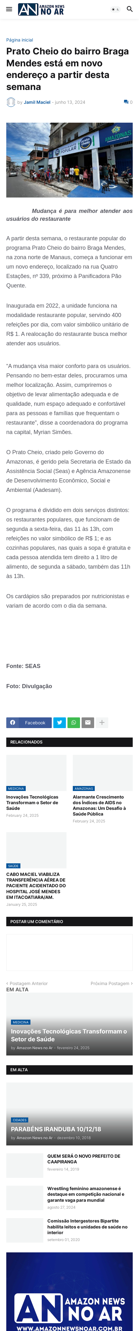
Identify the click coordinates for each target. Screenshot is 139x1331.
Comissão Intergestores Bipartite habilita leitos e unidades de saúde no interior (87, 1226)
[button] (8, 9)
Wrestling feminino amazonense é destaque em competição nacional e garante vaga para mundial (85, 1194)
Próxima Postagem (110, 983)
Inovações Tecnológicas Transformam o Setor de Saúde (32, 802)
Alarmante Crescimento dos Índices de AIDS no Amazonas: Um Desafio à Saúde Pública (99, 805)
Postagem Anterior (29, 983)
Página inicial (19, 40)
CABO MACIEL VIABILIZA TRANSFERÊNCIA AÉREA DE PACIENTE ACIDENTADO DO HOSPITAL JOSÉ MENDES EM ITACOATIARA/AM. (36, 886)
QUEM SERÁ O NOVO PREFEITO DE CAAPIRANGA (83, 1158)
